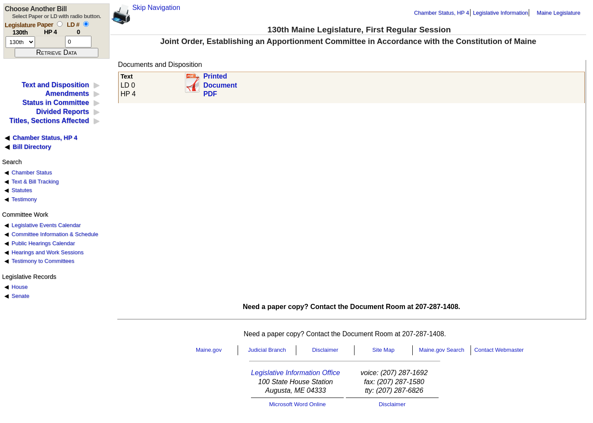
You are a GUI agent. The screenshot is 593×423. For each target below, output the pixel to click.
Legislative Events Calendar (46, 225)
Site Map (383, 350)
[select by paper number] (60, 24)
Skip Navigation (156, 7)
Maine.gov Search (441, 350)
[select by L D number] (86, 24)
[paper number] (50, 41)
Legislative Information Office (295, 372)
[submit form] (56, 52)
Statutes (22, 190)
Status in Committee (55, 102)
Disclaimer (325, 350)
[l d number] (78, 41)
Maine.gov (209, 350)
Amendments (67, 93)
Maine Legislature (558, 12)
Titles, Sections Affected (49, 120)
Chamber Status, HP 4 (441, 12)
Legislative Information (500, 12)
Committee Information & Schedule (55, 234)
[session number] (20, 42)
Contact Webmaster (499, 350)
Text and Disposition (55, 84)
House (20, 287)
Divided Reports (62, 111)
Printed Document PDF (220, 83)
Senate (20, 296)
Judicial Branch (267, 350)
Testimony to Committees (43, 261)
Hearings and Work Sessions (48, 252)
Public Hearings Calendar (43, 243)
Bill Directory (32, 146)
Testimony (24, 199)
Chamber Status (32, 172)
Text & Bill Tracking (35, 181)
